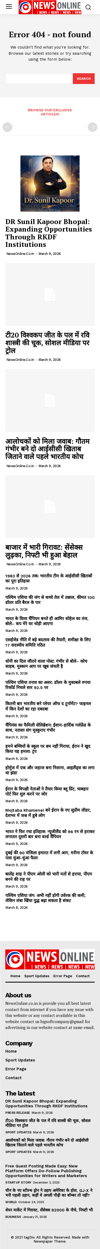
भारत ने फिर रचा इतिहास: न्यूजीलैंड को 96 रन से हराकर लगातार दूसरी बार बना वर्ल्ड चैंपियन (50, 834)
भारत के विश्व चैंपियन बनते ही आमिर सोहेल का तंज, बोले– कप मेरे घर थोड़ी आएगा (47, 621)
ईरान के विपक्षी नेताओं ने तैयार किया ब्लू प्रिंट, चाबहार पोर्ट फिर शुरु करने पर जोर (47, 791)
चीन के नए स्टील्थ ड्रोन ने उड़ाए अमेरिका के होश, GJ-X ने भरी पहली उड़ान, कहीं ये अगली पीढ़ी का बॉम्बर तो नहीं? (48, 1193)
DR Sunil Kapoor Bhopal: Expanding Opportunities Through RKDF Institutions (48, 233)
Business (13, 1217)
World (11, 1202)
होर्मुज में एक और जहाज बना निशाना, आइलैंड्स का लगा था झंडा (49, 770)
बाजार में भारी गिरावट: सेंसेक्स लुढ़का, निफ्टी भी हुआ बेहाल (44, 551)
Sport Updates (18, 1132)
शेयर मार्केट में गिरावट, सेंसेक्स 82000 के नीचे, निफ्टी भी (49, 1210)
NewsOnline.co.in (20, 254)
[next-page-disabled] (92, 127)
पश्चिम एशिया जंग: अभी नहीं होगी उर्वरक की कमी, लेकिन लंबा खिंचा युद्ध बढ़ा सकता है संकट (45, 898)
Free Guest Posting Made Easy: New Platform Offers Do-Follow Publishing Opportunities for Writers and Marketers (46, 1171)
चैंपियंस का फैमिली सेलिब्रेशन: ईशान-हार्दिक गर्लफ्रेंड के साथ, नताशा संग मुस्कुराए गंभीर (48, 728)
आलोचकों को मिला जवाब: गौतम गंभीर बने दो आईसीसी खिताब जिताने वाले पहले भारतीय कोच (47, 449)
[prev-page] (7, 127)
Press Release (17, 1113)
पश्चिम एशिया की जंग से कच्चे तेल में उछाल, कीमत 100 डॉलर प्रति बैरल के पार (50, 600)
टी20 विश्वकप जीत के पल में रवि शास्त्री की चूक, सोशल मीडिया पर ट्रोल (47, 342)
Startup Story (18, 1182)
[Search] (84, 78)
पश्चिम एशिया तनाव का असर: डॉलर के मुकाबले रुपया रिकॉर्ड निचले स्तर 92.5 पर (47, 685)
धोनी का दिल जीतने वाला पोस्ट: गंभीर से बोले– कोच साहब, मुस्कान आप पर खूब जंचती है (46, 664)
